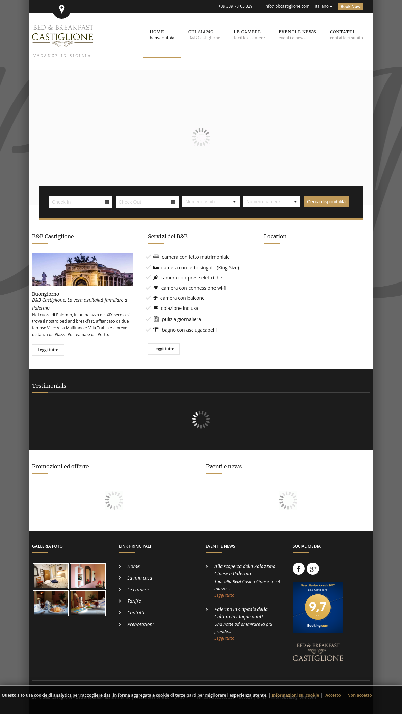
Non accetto (359, 695)
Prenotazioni (140, 624)
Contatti (135, 612)
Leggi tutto (47, 350)
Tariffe (134, 601)
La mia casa (139, 577)
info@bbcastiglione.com (287, 6)
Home (133, 566)
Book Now (350, 6)
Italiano (322, 6)
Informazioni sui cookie (295, 695)
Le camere (138, 589)
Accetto (333, 695)
